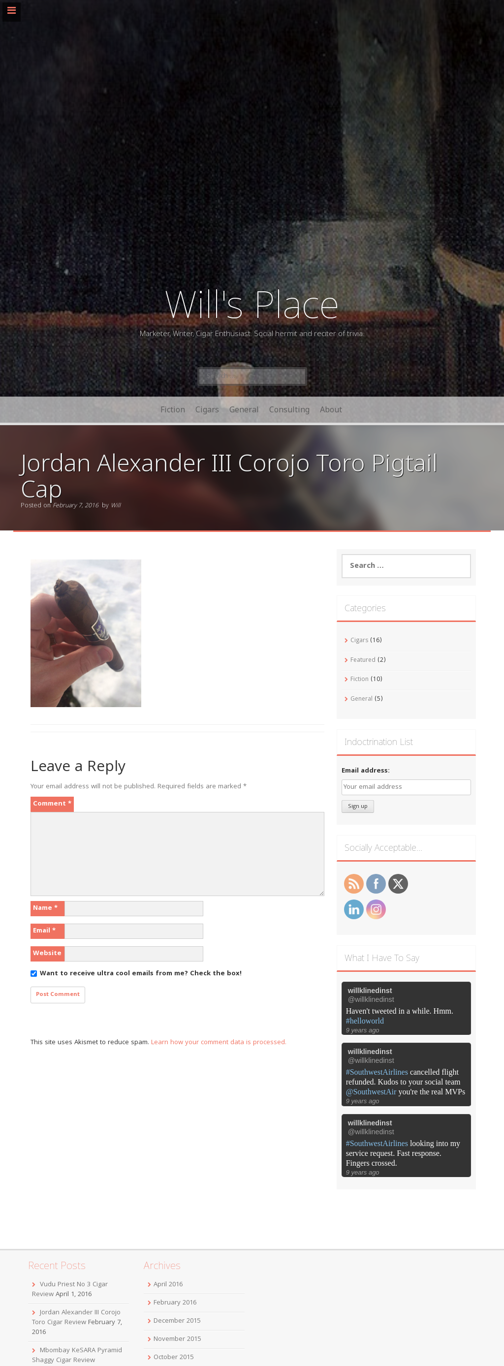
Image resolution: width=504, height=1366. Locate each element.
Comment (52, 804)
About (331, 409)
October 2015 (173, 1357)
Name (45, 908)
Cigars (207, 409)
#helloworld (365, 1021)
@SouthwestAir (371, 1091)
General (244, 409)
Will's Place (252, 303)
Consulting (289, 409)
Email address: (366, 771)
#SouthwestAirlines (377, 1072)
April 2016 (168, 1284)
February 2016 (175, 1303)
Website (47, 953)
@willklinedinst (371, 999)
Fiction (172, 409)
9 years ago (362, 1030)
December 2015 (177, 1321)
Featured (363, 660)
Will (116, 506)
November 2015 (177, 1339)
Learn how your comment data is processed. (218, 1042)
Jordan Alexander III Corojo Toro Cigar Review (76, 1317)
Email (44, 931)
